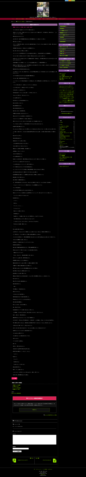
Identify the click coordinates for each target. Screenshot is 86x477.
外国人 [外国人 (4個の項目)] (63, 92)
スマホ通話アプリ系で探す (64, 65)
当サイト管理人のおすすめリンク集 (65, 76)
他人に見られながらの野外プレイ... (67, 113)
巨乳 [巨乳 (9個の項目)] (69, 94)
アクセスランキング (62, 158)
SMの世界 (62, 134)
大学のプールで (16, 386)
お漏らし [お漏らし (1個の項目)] (70, 87)
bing (61, 128)
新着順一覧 (62, 51)
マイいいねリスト (63, 39)
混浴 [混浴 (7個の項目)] (65, 96)
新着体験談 (62, 28)
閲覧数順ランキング (63, 32)
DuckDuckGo (62, 141)
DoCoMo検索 (62, 129)
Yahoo (61, 124)
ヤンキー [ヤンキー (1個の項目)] (64, 91)
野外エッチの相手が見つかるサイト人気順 (50, 18)
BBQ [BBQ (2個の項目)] (60, 86)
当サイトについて (62, 18)
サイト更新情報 (62, 75)
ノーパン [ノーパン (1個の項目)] (72, 90)
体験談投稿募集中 (63, 26)
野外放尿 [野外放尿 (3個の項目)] (65, 100)
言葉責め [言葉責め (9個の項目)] (66, 98)
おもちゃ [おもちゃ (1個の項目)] (66, 87)
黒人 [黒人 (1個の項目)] (72, 102)
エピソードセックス (63, 143)
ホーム (13, 18)
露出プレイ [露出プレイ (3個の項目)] (62, 102)
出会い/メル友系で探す (64, 67)
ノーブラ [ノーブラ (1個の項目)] (61, 91)
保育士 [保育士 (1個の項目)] (70, 91)
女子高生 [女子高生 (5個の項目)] (70, 92)
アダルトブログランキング (64, 166)
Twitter (61, 133)
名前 (34, 447)
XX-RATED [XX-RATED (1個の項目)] (63, 87)
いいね (14, 378)
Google (61, 122)
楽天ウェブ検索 (63, 137)
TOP (34, 469)
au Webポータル (63, 138)
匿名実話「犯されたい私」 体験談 (66, 132)
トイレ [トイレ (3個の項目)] (69, 90)
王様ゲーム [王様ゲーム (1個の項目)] (63, 97)
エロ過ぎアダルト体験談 (64, 126)
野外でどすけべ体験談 (20, 18)
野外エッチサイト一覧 (64, 46)
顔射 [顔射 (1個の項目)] (70, 102)
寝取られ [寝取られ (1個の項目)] (65, 94)
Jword (61, 142)
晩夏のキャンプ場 (16, 389)
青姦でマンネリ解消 (16, 385)
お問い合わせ (61, 79)
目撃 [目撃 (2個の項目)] (67, 97)
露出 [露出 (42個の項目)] (71, 100)
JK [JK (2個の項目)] (66, 86)
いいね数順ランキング (64, 30)
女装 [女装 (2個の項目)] (62, 94)
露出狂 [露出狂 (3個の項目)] (67, 102)
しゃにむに (62, 130)
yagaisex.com (43, 474)
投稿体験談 (62, 37)
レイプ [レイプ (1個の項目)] (67, 91)
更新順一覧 (63, 53)
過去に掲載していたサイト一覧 (64, 78)
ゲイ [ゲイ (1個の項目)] (66, 90)
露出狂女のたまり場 (63, 127)
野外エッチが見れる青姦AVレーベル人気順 (33, 18)
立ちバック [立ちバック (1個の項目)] (70, 97)
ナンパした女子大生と (17, 387)
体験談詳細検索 (62, 41)
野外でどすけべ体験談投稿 (16, 393)
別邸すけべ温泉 (63, 131)
